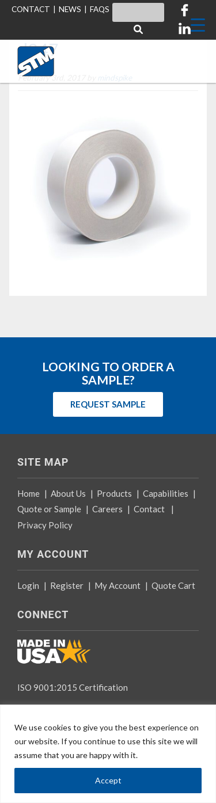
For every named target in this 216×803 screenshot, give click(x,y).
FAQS (99, 9)
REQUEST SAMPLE (108, 404)
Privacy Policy (45, 525)
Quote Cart (173, 585)
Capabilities (165, 493)
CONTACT (31, 9)
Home (28, 493)
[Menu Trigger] (198, 24)
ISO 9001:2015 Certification (72, 687)
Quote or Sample (49, 509)
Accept (108, 780)
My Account (117, 585)
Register (67, 585)
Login (28, 585)
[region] (108, 754)
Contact (149, 509)
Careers (107, 509)
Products (114, 493)
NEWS (70, 9)
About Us (68, 493)
